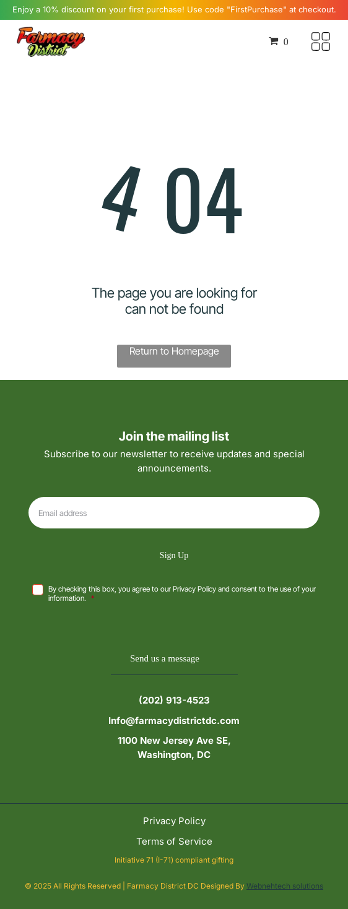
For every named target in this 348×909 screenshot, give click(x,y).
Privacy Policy (174, 821)
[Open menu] (320, 41)
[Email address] (173, 512)
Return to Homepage (174, 351)
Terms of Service (174, 841)
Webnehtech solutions (284, 885)
